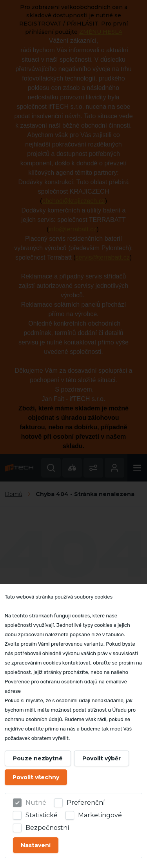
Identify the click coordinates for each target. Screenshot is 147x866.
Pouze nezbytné (38, 758)
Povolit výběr (101, 758)
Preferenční (86, 802)
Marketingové (100, 815)
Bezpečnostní (47, 827)
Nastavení (36, 845)
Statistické (41, 815)
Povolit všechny (36, 777)
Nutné (35, 802)
